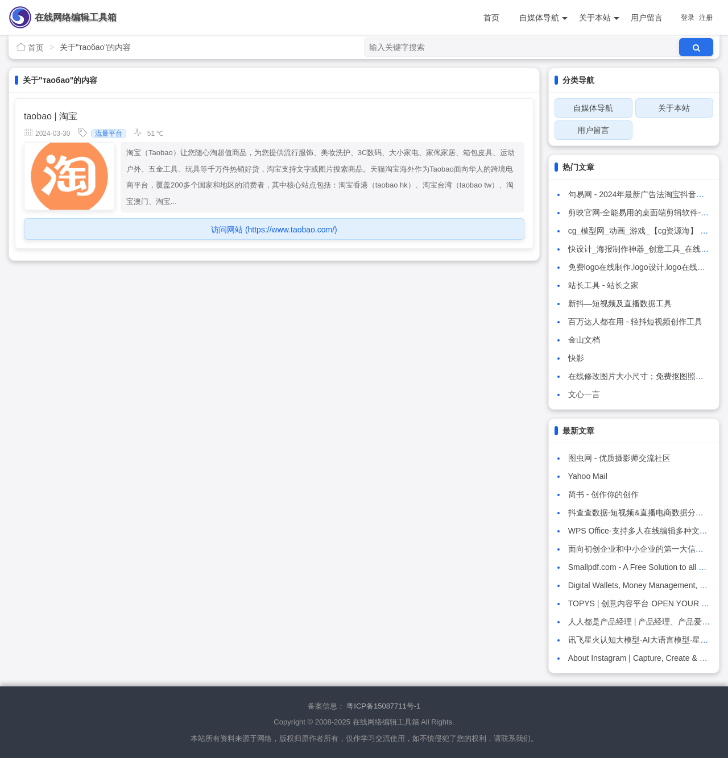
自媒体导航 (543, 18)
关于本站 (599, 18)
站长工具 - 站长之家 (603, 285)
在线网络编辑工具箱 (76, 17)
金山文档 (584, 339)
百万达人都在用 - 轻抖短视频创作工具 (635, 321)
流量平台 (108, 134)
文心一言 (584, 394)
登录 (687, 18)
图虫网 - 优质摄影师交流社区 (619, 458)
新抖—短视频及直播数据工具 (620, 303)
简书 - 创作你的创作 (603, 494)
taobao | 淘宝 (50, 116)
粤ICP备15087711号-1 (383, 706)
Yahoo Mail (587, 476)
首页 (491, 17)
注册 (706, 18)
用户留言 (647, 17)
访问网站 (274, 229)
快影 (576, 358)
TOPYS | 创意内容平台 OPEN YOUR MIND (645, 603)
